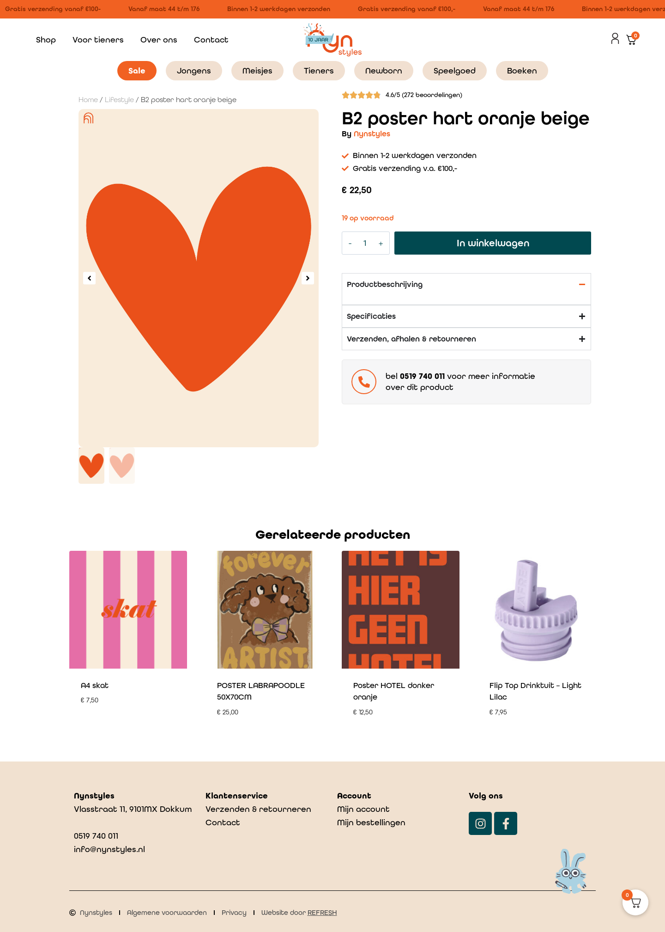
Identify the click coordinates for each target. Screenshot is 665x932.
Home (88, 100)
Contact (211, 39)
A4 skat (95, 685)
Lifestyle (119, 100)
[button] (89, 278)
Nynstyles (372, 133)
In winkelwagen (493, 243)
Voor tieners (98, 39)
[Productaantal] (365, 243)
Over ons (158, 39)
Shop (46, 39)
